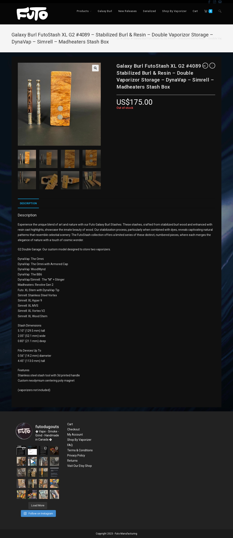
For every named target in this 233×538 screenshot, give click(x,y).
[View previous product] (205, 65)
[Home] (117, 38)
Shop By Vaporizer (79, 439)
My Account (75, 434)
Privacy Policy (76, 455)
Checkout (73, 429)
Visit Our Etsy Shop (79, 465)
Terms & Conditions (80, 450)
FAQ (70, 445)
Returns (72, 460)
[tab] (28, 203)
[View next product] (212, 65)
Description (28, 203)
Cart (70, 424)
